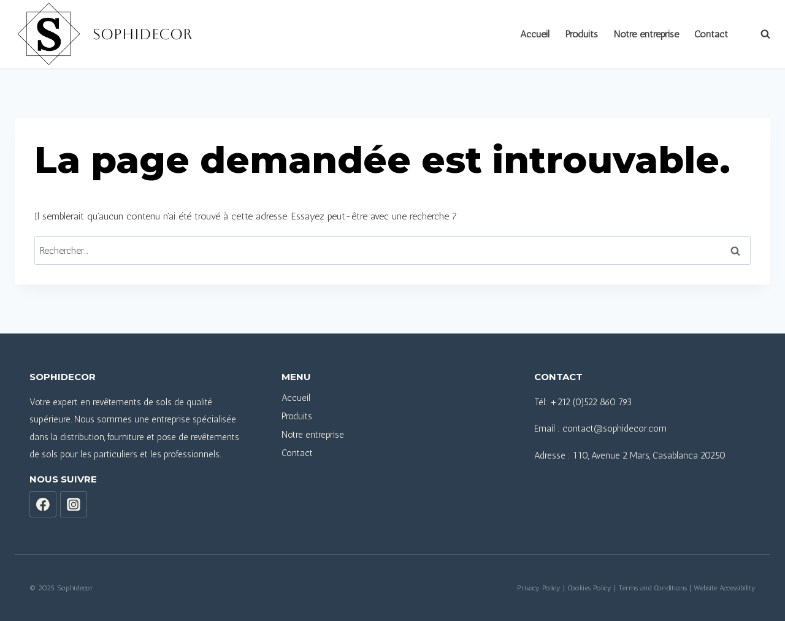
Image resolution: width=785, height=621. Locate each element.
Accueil (535, 34)
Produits (581, 34)
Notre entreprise (646, 34)
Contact (711, 34)
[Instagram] (73, 504)
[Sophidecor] (103, 34)
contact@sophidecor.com (614, 428)
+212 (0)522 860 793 (591, 402)
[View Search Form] (759, 34)
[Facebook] (42, 504)
